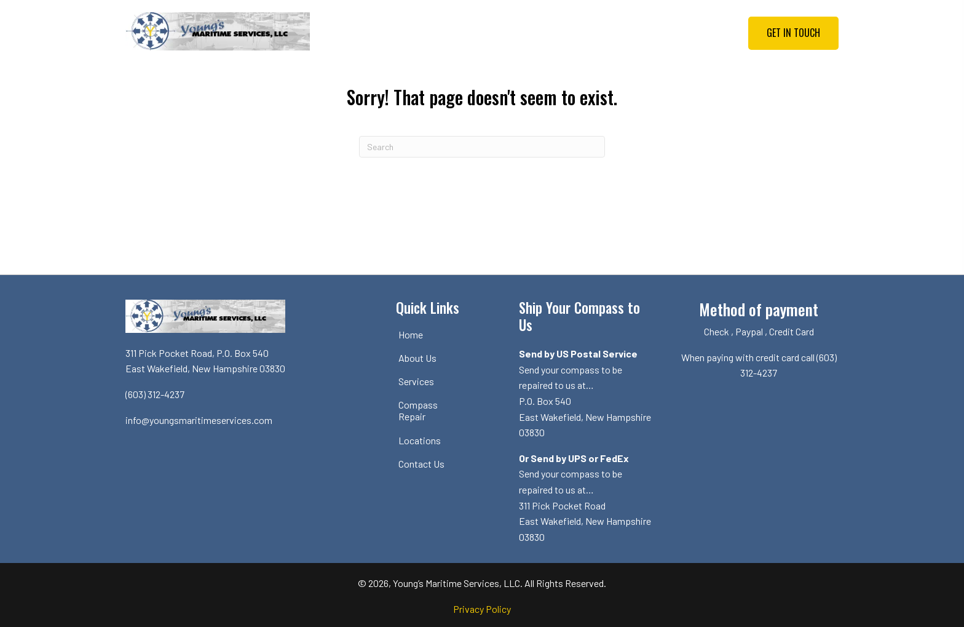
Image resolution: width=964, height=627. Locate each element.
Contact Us (421, 463)
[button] (793, 33)
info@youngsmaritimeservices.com (198, 420)
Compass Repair (418, 410)
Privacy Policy (482, 609)
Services (416, 381)
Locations (419, 440)
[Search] (482, 147)
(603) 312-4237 (154, 394)
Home (410, 334)
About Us (417, 358)
